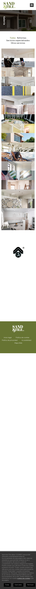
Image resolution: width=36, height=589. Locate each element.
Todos (13, 38)
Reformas (21, 38)
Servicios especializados (18, 40)
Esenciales (18, 585)
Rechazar (30, 585)
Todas (7, 585)
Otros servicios (18, 43)
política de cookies (23, 578)
